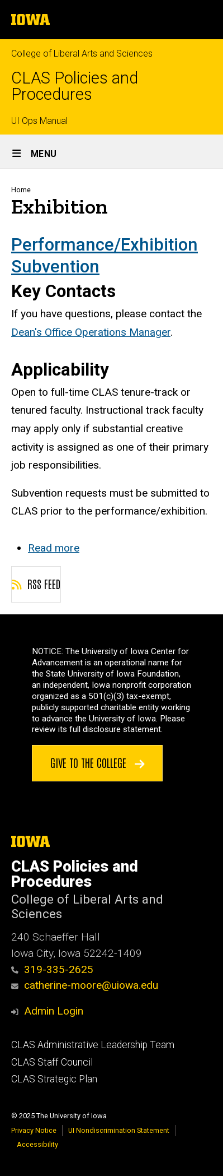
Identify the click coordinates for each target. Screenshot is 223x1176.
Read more (53, 547)
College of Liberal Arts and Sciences (82, 53)
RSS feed (36, 583)
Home (21, 190)
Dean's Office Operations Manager (90, 332)
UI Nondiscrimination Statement (118, 1130)
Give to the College (97, 762)
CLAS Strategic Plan (54, 1079)
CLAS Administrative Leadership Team (92, 1044)
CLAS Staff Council (52, 1062)
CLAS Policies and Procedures (74, 86)
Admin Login (53, 1010)
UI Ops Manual (39, 120)
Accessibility (37, 1144)
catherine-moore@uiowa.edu (84, 985)
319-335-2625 (52, 969)
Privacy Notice (33, 1130)
